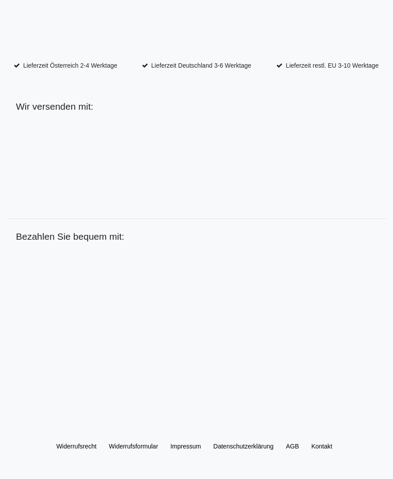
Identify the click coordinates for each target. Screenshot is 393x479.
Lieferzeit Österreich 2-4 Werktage (70, 65)
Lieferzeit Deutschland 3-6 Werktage (201, 65)
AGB (292, 446)
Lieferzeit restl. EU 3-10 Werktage (332, 65)
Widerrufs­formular (133, 446)
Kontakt (321, 446)
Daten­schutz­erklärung (244, 446)
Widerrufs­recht (76, 446)
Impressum (185, 446)
